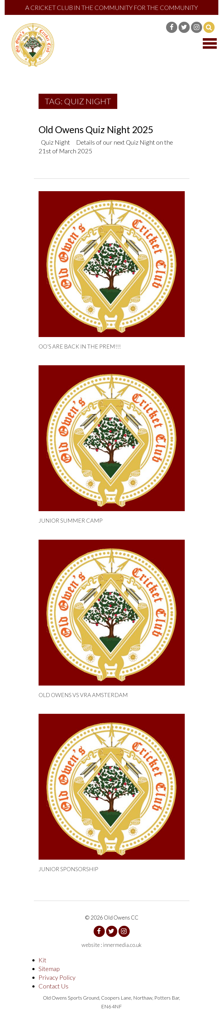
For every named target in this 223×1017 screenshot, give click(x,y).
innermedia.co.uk (122, 945)
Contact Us (53, 986)
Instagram (196, 27)
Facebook (171, 27)
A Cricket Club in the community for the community (111, 7)
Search (209, 27)
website (90, 945)
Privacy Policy (57, 977)
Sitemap (49, 968)
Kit (42, 960)
